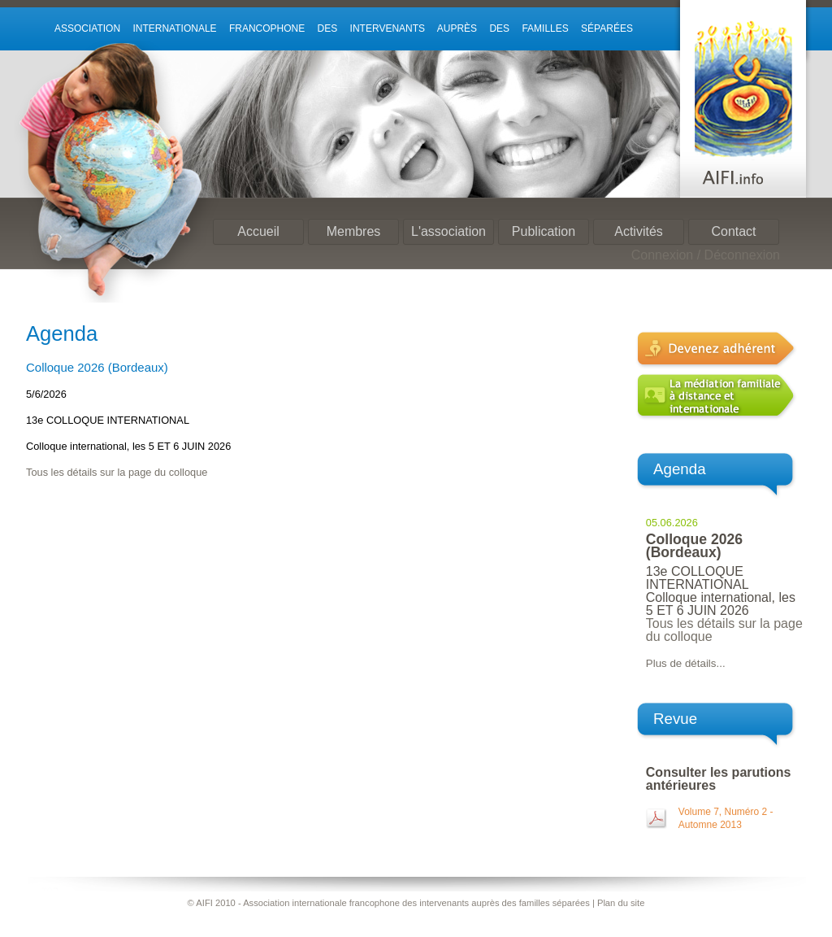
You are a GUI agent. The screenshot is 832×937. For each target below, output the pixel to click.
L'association (448, 231)
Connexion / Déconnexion (705, 255)
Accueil (258, 231)
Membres (354, 231)
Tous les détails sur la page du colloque (116, 472)
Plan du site (620, 903)
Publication (543, 231)
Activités (638, 231)
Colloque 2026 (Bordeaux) (694, 545)
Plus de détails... (686, 663)
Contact (733, 231)
